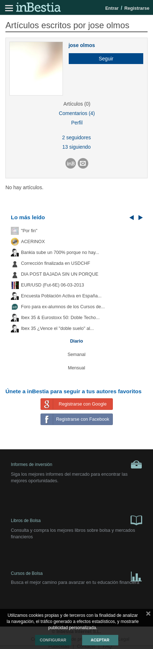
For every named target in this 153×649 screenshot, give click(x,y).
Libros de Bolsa (76, 519)
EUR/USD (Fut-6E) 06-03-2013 (52, 285)
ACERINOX (33, 241)
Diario (76, 341)
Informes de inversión (76, 464)
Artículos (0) (76, 104)
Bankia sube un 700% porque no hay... (60, 252)
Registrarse (136, 8)
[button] (103, 59)
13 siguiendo (76, 147)
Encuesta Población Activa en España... (61, 295)
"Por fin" (29, 230)
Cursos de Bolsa (76, 575)
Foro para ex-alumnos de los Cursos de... (63, 306)
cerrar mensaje (148, 615)
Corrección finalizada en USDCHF (55, 263)
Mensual (76, 367)
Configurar (53, 640)
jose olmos (81, 45)
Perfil (77, 123)
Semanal (77, 354)
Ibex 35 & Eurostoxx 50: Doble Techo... (60, 317)
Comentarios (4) (77, 113)
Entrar (112, 8)
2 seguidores (76, 137)
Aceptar (100, 640)
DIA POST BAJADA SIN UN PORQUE (59, 274)
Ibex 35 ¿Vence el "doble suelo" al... (57, 328)
